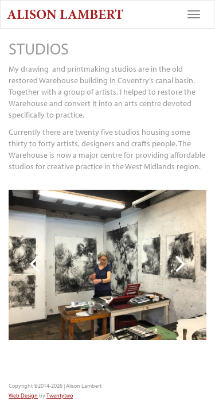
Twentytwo (59, 395)
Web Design (23, 395)
